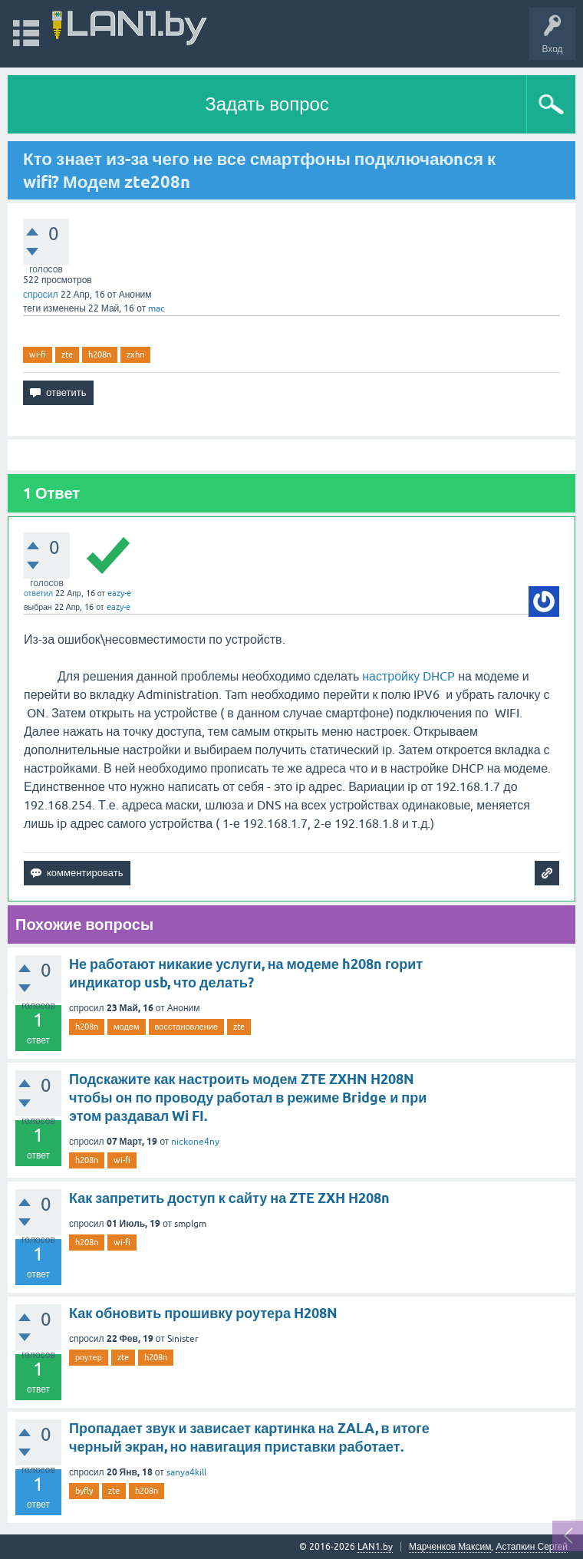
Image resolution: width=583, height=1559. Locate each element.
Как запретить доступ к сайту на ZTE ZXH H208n (229, 1198)
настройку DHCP (408, 676)
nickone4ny (195, 1141)
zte (67, 354)
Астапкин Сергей (532, 1546)
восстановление (187, 1026)
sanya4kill (186, 1472)
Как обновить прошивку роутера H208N (203, 1313)
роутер (88, 1357)
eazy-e (119, 593)
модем (127, 1026)
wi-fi (37, 354)
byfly (84, 1490)
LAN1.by (375, 1546)
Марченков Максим (450, 1546)
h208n (99, 354)
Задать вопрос (267, 104)
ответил (38, 593)
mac (156, 308)
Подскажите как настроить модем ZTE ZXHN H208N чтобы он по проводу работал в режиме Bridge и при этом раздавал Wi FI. (248, 1098)
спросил (40, 294)
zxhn (135, 354)
